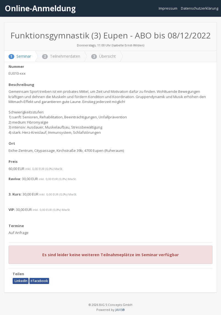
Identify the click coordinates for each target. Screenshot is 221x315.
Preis (13, 161)
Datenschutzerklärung (199, 8)
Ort (12, 143)
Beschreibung (21, 84)
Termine (16, 225)
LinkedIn (20, 280)
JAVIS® (120, 310)
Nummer (16, 66)
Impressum (168, 8)
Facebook (39, 280)
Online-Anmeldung (39, 8)
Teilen (18, 273)
